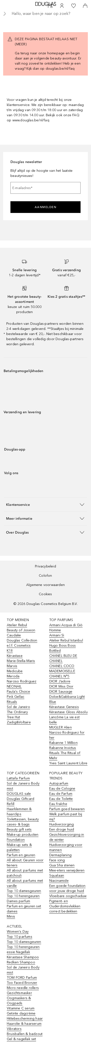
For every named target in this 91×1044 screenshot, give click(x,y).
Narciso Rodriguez (21, 681)
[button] (45, 504)
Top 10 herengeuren (23, 896)
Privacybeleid (45, 566)
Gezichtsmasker (19, 993)
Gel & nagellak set (21, 1039)
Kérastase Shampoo (23, 957)
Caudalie (14, 635)
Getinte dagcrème (21, 1013)
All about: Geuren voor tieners (25, 862)
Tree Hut (13, 717)
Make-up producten (22, 835)
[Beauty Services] (50, 6)
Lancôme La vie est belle (64, 719)
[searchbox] (45, 13)
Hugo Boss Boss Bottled (62, 648)
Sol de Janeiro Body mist (23, 786)
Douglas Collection (22, 640)
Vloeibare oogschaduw (68, 896)
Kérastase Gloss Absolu (68, 712)
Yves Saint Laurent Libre (68, 763)
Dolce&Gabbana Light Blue (67, 699)
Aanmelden (46, 207)
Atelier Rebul (17, 625)
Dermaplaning (60, 855)
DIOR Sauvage (60, 692)
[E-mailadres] (45, 188)
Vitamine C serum (20, 1008)
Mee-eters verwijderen (67, 870)
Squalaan (56, 875)
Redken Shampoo (21, 962)
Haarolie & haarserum (24, 1024)
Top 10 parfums (19, 937)
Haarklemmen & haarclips (19, 811)
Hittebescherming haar (25, 1018)
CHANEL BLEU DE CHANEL (63, 658)
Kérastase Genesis (64, 707)
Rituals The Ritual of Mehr (65, 755)
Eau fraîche (58, 804)
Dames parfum (18, 901)
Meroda (13, 676)
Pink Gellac (15, 697)
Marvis (12, 666)
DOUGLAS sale (19, 794)
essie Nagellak (18, 952)
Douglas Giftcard (20, 799)
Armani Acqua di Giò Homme (66, 627)
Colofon (45, 576)
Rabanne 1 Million (63, 743)
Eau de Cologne (62, 788)
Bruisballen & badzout (24, 1034)
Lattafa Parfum (18, 778)
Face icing (57, 860)
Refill (10, 804)
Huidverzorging (61, 824)
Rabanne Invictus (62, 748)
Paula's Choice (18, 692)
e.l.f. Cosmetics (19, 645)
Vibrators (14, 1029)
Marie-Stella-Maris (21, 661)
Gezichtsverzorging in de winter (66, 837)
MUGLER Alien (60, 727)
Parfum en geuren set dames (24, 908)
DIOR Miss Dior (61, 686)
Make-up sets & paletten (19, 847)
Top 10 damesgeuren (24, 891)
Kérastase (15, 656)
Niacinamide (59, 881)
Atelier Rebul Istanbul (66, 640)
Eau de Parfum (61, 794)
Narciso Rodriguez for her (67, 735)
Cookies (45, 594)
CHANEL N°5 (59, 676)
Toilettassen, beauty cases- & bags (23, 821)
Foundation (16, 840)
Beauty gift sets (19, 829)
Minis (11, 916)
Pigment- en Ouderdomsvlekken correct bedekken (65, 906)
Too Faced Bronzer (22, 983)
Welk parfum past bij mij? (65, 816)
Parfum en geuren (21, 855)
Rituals (12, 702)
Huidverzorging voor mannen (66, 847)
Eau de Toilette (61, 799)
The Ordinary (17, 712)
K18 (10, 651)
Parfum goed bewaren (67, 809)
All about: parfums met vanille (25, 883)
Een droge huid (61, 829)
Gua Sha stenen (62, 865)
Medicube (15, 671)
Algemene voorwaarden (45, 585)
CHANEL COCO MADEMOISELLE (62, 668)
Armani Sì (56, 635)
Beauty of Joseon (21, 630)
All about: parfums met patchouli (25, 873)
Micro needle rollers (23, 988)
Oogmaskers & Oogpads (19, 1000)
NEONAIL (14, 686)
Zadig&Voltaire (19, 722)
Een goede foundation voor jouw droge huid (67, 888)
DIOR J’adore (59, 681)
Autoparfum (58, 783)
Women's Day (18, 931)
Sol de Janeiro (18, 707)
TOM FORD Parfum (22, 978)
